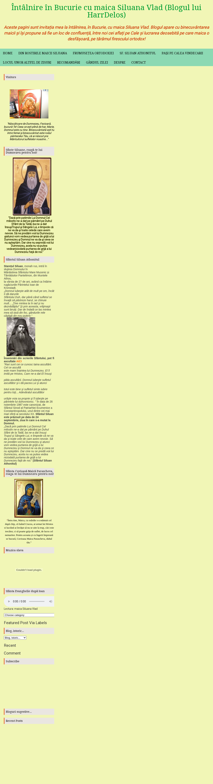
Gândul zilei (97, 62)
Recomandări (68, 62)
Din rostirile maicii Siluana (42, 53)
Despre (119, 62)
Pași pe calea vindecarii (182, 53)
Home (8, 53)
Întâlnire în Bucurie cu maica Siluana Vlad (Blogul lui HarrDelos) (106, 11)
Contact (138, 62)
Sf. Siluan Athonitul (138, 53)
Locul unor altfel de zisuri (27, 62)
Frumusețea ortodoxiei (93, 53)
